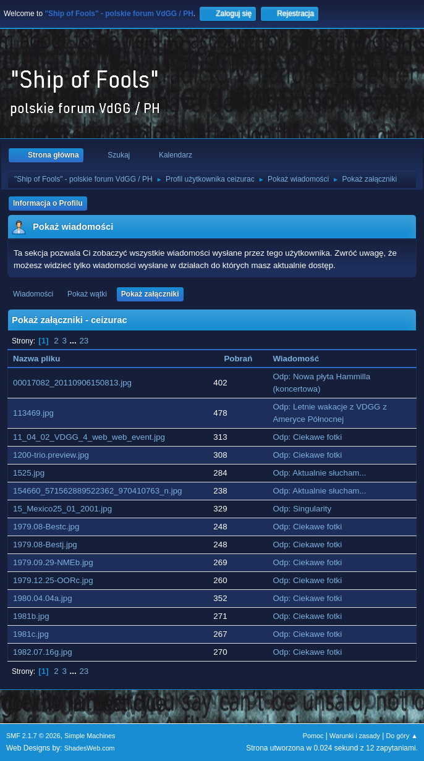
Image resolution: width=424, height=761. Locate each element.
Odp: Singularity (302, 508)
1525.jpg (29, 472)
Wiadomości (33, 294)
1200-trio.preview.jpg (51, 455)
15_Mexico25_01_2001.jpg (62, 508)
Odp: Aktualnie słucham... (319, 472)
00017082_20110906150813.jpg (72, 382)
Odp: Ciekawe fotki (307, 437)
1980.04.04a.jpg (42, 598)
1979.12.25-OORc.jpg (53, 580)
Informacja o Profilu (48, 203)
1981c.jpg (31, 634)
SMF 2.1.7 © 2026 (33, 735)
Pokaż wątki (87, 294)
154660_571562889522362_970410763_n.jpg (97, 490)
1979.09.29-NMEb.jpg (53, 562)
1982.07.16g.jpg (42, 652)
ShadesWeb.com (89, 748)
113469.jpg (33, 413)
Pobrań (238, 358)
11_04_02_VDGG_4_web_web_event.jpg (89, 437)
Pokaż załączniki (150, 294)
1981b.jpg (31, 616)
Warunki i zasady (354, 735)
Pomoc (313, 735)
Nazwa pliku (43, 358)
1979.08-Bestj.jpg (45, 544)
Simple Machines (89, 735)
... (74, 340)
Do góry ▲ (402, 735)
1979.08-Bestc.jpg (46, 526)
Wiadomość (296, 358)
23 (83, 340)
